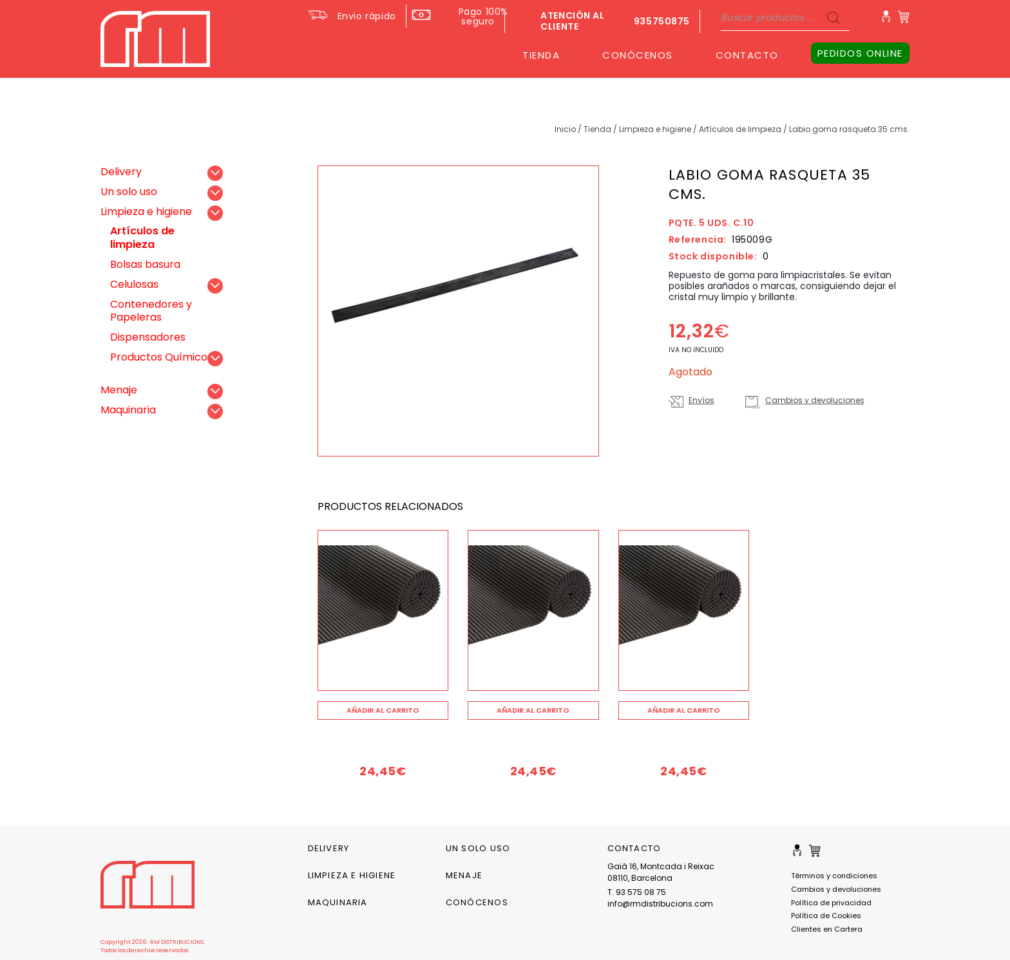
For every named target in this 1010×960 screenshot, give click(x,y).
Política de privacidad (831, 903)
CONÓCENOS (637, 55)
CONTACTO (747, 55)
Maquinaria (128, 409)
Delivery (121, 171)
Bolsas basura (145, 264)
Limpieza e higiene (655, 129)
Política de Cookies (826, 915)
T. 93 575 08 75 (636, 892)
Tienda (597, 129)
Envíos (701, 400)
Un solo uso (128, 191)
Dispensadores (148, 337)
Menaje (118, 389)
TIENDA (541, 55)
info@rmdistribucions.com (660, 903)
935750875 (662, 21)
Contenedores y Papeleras (151, 311)
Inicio (565, 129)
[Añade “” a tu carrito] (383, 710)
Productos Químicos (161, 357)
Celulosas (134, 284)
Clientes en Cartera (826, 929)
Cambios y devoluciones (814, 400)
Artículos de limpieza (740, 129)
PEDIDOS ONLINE (860, 53)
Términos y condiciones (834, 876)
